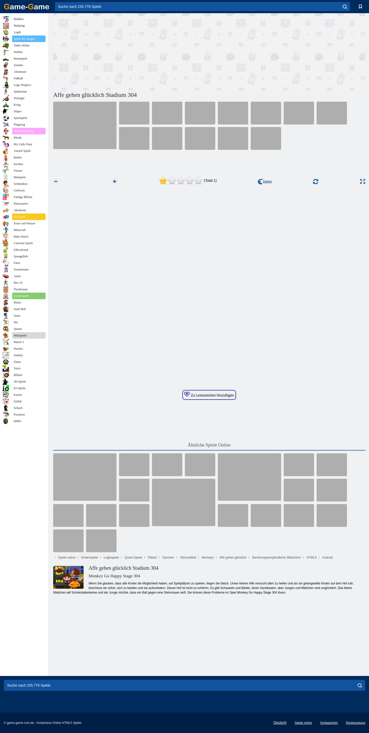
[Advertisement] (131, 51)
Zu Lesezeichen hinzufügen (209, 394)
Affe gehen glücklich (233, 557)
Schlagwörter (329, 723)
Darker (265, 181)
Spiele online (66, 557)
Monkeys (207, 557)
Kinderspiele (89, 557)
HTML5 (311, 557)
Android (327, 557)
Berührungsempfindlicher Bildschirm (276, 557)
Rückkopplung (355, 723)
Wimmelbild (187, 557)
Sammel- (168, 557)
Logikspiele (111, 557)
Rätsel (152, 557)
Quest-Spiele (133, 557)
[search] (344, 6)
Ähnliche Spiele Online (209, 445)
